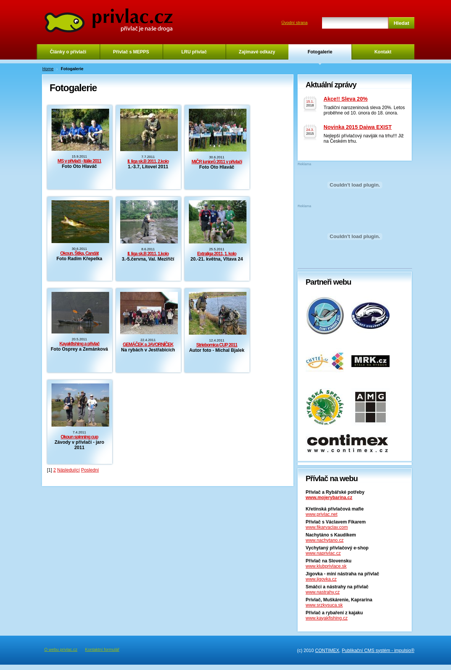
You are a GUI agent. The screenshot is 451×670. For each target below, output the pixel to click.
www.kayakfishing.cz (327, 618)
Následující (68, 470)
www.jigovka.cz (321, 579)
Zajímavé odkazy (257, 52)
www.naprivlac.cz (323, 553)
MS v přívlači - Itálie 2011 (79, 161)
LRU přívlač (194, 52)
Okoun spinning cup (79, 437)
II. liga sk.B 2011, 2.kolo (148, 161)
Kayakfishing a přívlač (80, 343)
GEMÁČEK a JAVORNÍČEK (148, 344)
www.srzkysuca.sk (324, 605)
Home (47, 68)
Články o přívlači (68, 52)
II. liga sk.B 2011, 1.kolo (148, 253)
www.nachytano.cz (324, 540)
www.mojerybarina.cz (329, 497)
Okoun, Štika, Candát (79, 253)
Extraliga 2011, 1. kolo (216, 253)
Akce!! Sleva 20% (345, 99)
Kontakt (382, 52)
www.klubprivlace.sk (326, 566)
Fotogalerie (320, 52)
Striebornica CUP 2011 (216, 345)
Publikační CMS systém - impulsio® (378, 650)
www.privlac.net (321, 514)
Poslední (90, 470)
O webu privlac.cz (60, 649)
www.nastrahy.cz (323, 592)
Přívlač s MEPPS (131, 52)
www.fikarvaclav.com (327, 527)
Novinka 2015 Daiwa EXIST (358, 127)
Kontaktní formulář (102, 649)
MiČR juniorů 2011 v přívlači (217, 161)
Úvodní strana (295, 22)
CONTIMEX (327, 650)
